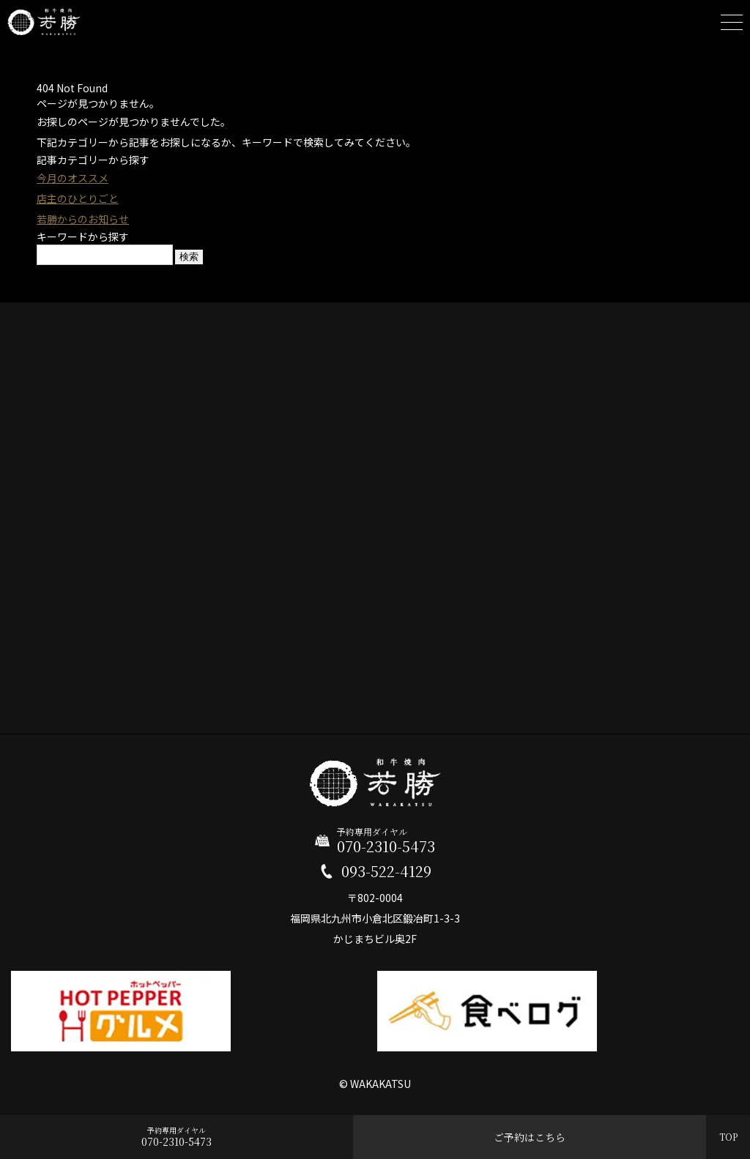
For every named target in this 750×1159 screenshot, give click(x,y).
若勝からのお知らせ (83, 219)
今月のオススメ (72, 178)
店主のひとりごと (78, 198)
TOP (728, 1136)
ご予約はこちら (529, 1137)
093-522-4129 (386, 871)
